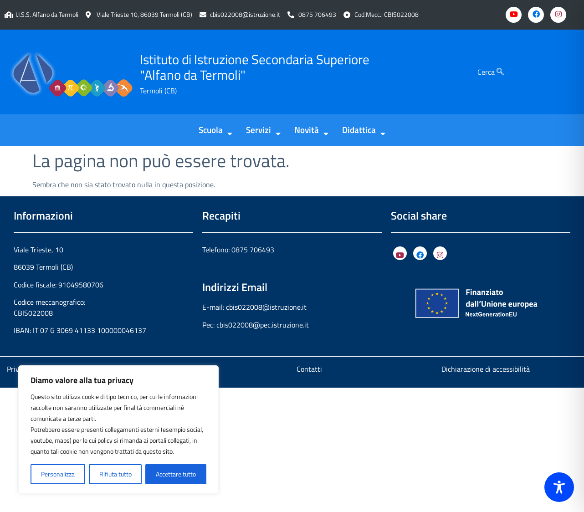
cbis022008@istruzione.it (245, 15)
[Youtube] (514, 15)
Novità (311, 130)
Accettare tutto (176, 474)
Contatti (309, 369)
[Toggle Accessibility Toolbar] (559, 487)
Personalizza (58, 474)
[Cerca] (500, 72)
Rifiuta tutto (115, 474)
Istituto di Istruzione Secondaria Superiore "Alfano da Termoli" (254, 67)
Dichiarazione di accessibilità (485, 369)
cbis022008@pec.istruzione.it (262, 324)
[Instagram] (558, 15)
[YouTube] (400, 253)
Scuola (215, 130)
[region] (118, 429)
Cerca (490, 72)
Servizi (263, 130)
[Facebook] (536, 15)
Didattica (363, 130)
